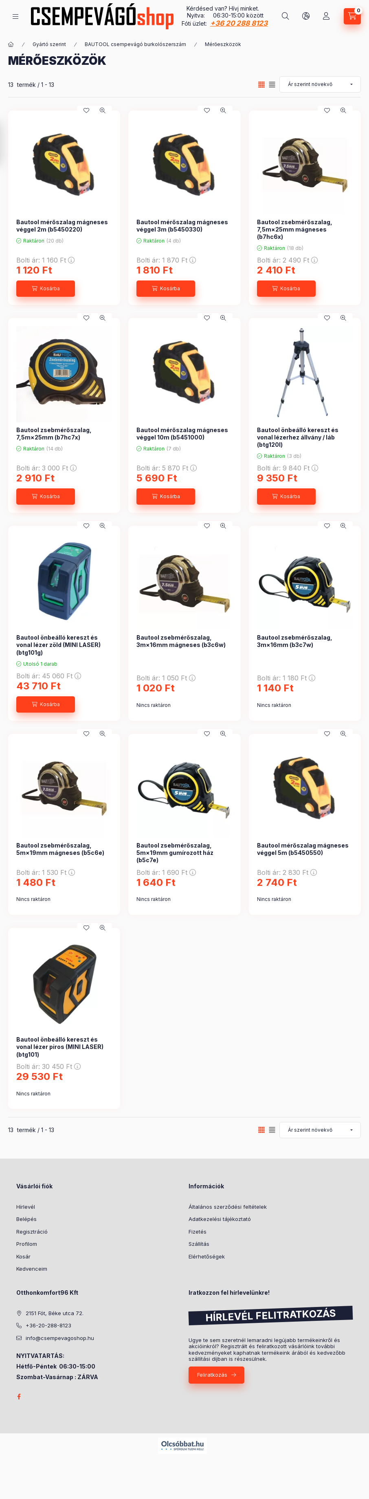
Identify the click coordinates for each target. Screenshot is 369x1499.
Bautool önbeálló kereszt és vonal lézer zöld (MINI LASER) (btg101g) (58, 645)
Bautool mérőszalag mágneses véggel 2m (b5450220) (62, 226)
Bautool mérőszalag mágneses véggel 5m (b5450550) (303, 849)
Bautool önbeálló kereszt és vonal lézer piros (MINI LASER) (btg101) (59, 1046)
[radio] (272, 85)
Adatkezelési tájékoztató (220, 1219)
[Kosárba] (45, 288)
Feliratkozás (212, 1374)
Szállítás (199, 1244)
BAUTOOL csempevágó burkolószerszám (135, 44)
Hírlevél (25, 1206)
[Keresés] (285, 16)
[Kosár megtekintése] (352, 16)
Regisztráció (32, 1231)
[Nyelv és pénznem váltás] (306, 16)
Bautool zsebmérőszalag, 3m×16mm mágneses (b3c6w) (181, 641)
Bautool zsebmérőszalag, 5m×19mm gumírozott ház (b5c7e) (174, 852)
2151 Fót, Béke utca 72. (54, 1313)
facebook (19, 1397)
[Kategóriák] (15, 16)
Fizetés (197, 1231)
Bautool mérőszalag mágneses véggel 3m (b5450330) (182, 226)
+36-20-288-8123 (48, 1325)
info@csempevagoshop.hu (60, 1338)
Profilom (26, 1244)
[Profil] (326, 16)
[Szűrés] (8, 144)
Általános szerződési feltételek (228, 1206)
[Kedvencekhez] (86, 110)
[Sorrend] (320, 84)
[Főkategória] (11, 44)
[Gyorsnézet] (102, 110)
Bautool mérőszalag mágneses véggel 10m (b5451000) (182, 433)
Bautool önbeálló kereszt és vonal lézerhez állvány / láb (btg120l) (297, 437)
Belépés (26, 1219)
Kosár (23, 1256)
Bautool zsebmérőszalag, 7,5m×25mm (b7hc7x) (54, 433)
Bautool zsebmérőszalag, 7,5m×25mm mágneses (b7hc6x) (294, 229)
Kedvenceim (31, 1268)
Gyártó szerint (49, 44)
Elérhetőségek (207, 1256)
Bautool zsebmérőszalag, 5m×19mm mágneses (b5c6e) (60, 849)
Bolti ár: (45, 260)
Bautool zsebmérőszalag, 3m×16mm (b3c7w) (294, 641)
